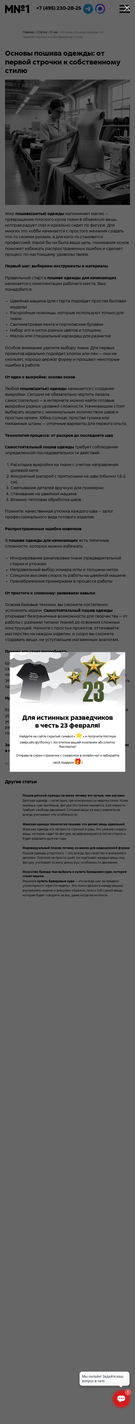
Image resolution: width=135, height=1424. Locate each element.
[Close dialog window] (127, 8)
